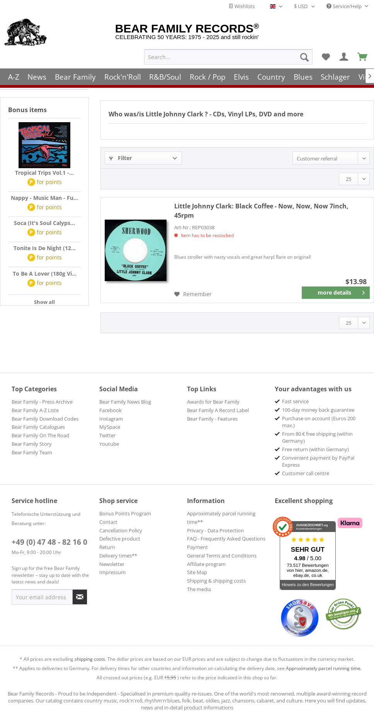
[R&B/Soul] (165, 74)
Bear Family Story (32, 443)
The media (199, 589)
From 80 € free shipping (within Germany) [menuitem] (317, 437)
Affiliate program (206, 564)
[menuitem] (228, 54)
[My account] (344, 54)
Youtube (109, 443)
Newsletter (111, 564)
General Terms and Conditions (222, 555)
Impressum (112, 572)
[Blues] (303, 74)
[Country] (271, 74)
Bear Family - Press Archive (42, 401)
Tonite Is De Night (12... (45, 248)
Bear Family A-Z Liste (35, 410)
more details (341, 291)
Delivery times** (118, 555)
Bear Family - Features (212, 418)
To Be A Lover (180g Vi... (44, 273)
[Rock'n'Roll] (122, 74)
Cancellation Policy (120, 530)
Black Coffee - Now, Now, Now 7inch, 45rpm (261, 211)
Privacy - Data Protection (215, 530)
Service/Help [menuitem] (344, 6)
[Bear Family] (75, 74)
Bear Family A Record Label (218, 410)
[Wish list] (325, 54)
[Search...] (228, 54)
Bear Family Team (32, 452)
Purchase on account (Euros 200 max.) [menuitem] (318, 422)
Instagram (111, 418)
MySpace (109, 426)
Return (107, 547)
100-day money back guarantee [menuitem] (318, 409)
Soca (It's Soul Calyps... (44, 223)
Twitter (107, 435)
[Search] (304, 54)
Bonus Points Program (125, 513)
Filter (120, 158)
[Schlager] (335, 74)
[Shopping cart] (363, 54)
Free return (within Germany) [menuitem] (315, 449)
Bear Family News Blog (125, 401)
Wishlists (241, 6)
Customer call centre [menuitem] (305, 473)
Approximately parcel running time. (324, 668)
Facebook (110, 410)
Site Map (197, 572)
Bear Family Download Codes (45, 418)
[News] (37, 74)
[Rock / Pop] (207, 74)
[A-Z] (14, 74)
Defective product (119, 538)
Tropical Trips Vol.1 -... (44, 172)
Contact (108, 521)
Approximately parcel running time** (221, 517)
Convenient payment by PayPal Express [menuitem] (318, 461)
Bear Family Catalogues (38, 426)
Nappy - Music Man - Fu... (44, 197)
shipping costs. (90, 659)
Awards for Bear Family (213, 401)
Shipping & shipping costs (216, 580)
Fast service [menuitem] (295, 401)
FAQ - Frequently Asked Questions (226, 538)
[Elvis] (241, 74)
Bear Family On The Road (40, 435)
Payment (197, 547)
